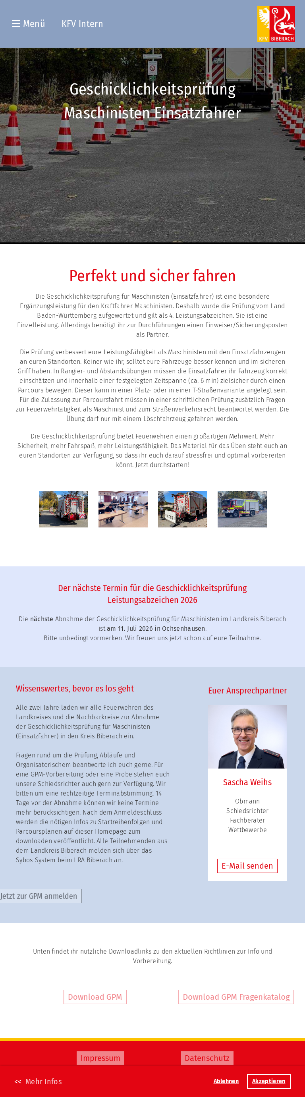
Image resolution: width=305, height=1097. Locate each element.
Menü (28, 23)
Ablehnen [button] (226, 1081)
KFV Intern (82, 23)
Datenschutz (207, 1058)
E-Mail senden (247, 866)
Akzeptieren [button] (268, 1081)
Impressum (100, 1058)
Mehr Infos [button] (43, 1081)
